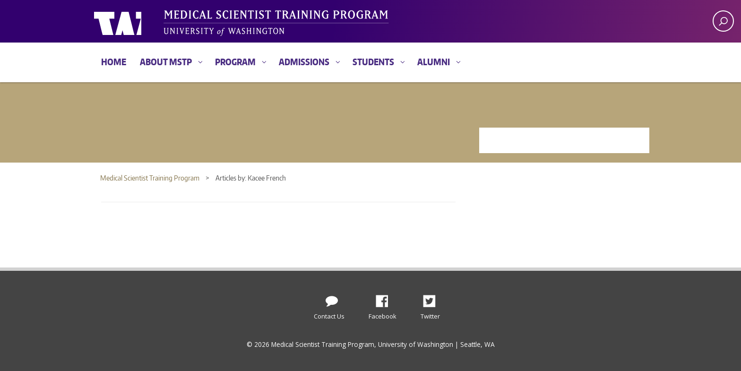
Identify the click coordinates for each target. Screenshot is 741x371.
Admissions (304, 62)
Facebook (386, 299)
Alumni (433, 62)
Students (373, 62)
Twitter (433, 299)
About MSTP (166, 62)
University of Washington (132, 21)
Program (235, 62)
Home (113, 62)
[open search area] (723, 21)
